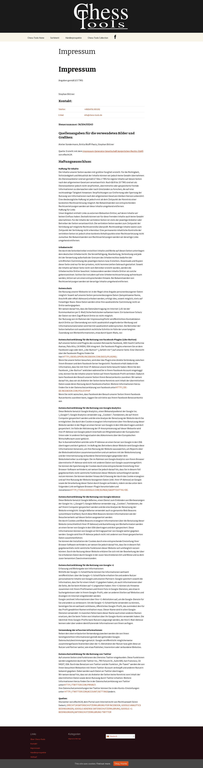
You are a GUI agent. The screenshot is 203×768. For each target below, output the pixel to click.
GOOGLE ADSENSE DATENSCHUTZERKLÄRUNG (97, 708)
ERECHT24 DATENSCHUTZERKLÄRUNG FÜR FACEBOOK (93, 705)
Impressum (35, 748)
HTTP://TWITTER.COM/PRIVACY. (80, 684)
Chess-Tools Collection (98, 37)
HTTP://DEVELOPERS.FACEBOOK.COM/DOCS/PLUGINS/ (90, 356)
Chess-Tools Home (36, 37)
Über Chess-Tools (37, 739)
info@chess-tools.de (93, 115)
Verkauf (33, 757)
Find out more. (103, 763)
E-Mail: (61, 115)
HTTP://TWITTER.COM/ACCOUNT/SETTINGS (86, 691)
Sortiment (54, 37)
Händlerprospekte (73, 37)
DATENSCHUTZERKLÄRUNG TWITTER (92, 712)
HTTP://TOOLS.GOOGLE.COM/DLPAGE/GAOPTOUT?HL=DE (99, 489)
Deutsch (111, 736)
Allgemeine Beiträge (74, 739)
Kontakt (33, 743)
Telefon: (62, 109)
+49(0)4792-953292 (92, 109)
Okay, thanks (121, 763)
